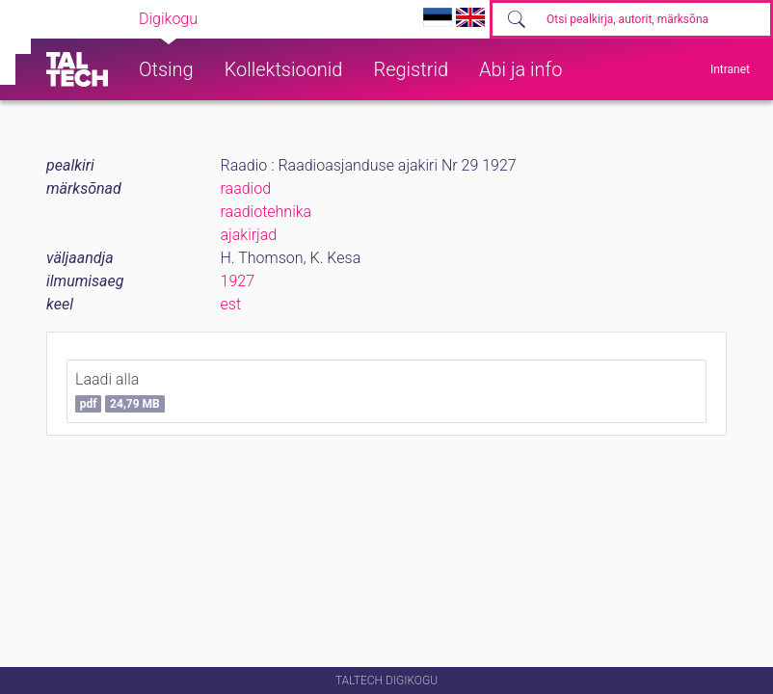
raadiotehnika (266, 211)
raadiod (246, 188)
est (231, 304)
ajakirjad (249, 235)
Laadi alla (120, 391)
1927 (238, 281)
